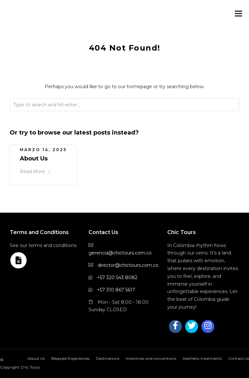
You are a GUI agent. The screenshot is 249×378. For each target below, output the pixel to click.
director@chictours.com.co (128, 265)
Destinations (107, 358)
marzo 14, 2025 (43, 149)
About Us (34, 158)
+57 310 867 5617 (116, 290)
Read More (35, 171)
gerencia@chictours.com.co (120, 253)
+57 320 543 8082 (117, 277)
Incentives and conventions (151, 358)
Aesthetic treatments (202, 358)
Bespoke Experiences (70, 358)
